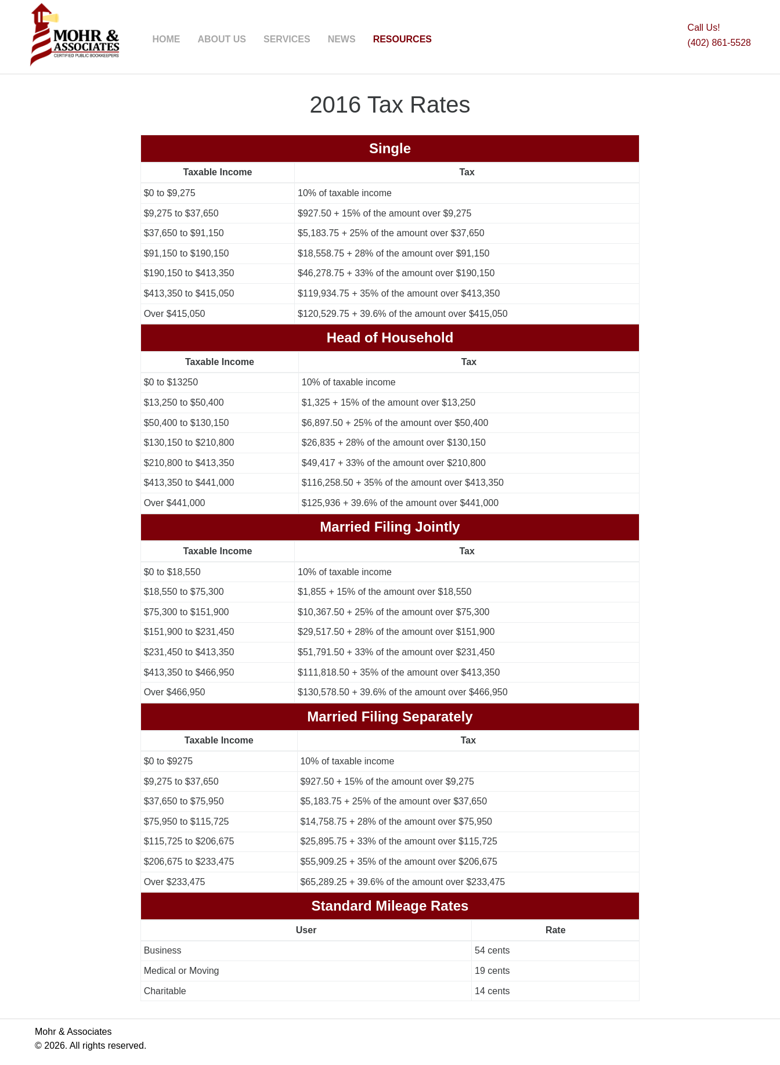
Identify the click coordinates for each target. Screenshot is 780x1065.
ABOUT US (221, 39)
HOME (166, 39)
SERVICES (286, 39)
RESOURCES (402, 39)
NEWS (342, 39)
